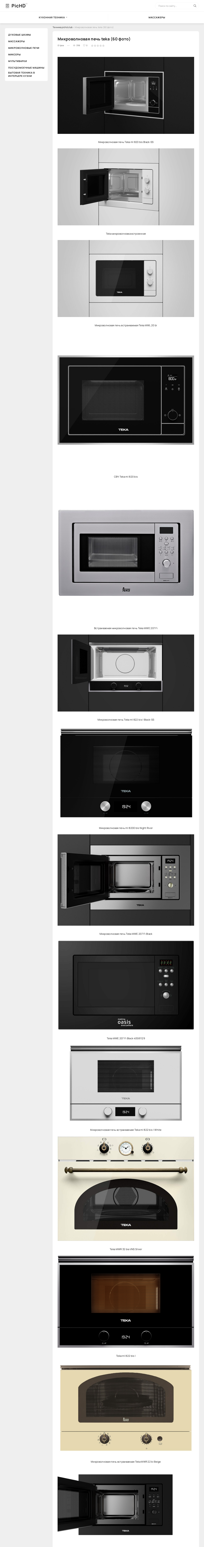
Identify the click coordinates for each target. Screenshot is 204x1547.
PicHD (19, 5)
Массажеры (16, 41)
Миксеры (14, 54)
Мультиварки (17, 61)
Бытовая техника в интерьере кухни (21, 74)
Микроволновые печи (23, 47)
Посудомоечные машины (26, 67)
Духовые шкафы (19, 34)
